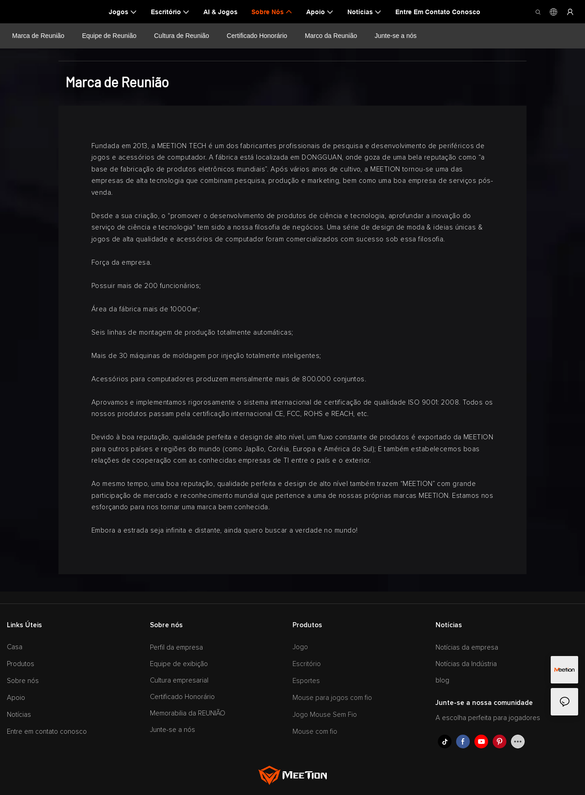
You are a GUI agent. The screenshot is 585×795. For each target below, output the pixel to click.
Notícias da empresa (467, 647)
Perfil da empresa (176, 647)
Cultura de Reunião (181, 35)
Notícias (19, 714)
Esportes (306, 681)
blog (442, 680)
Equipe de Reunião (109, 35)
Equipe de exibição (179, 664)
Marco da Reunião (330, 35)
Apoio (16, 697)
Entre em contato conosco (47, 731)
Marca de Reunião (38, 35)
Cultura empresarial (179, 680)
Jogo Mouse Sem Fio (324, 714)
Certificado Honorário (257, 35)
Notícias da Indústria (466, 664)
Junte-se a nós (395, 35)
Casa (14, 647)
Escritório (306, 664)
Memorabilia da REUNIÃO (187, 713)
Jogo (300, 647)
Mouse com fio (314, 731)
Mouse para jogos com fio (332, 697)
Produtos (20, 664)
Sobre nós (23, 681)
